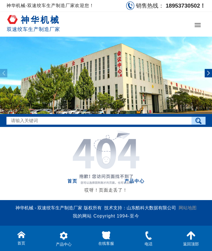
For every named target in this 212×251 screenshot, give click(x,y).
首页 (72, 181)
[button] (208, 73)
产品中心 (134, 181)
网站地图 (188, 207)
